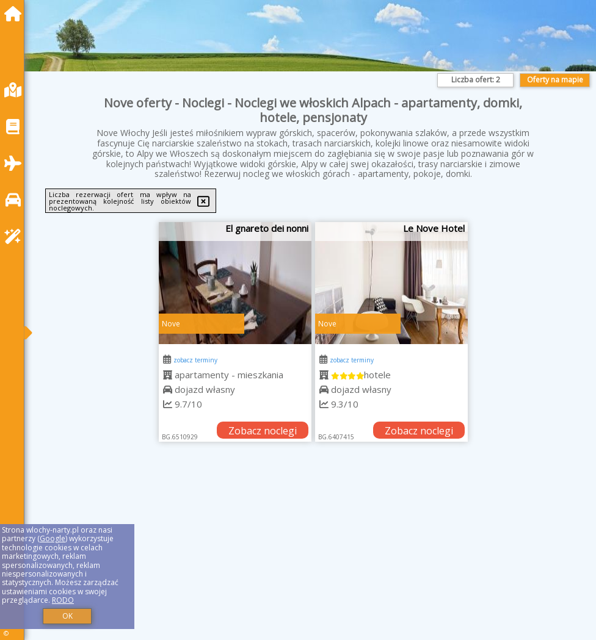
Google (52, 538)
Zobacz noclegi (262, 430)
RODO (63, 600)
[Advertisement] (313, 554)
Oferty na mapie (555, 79)
